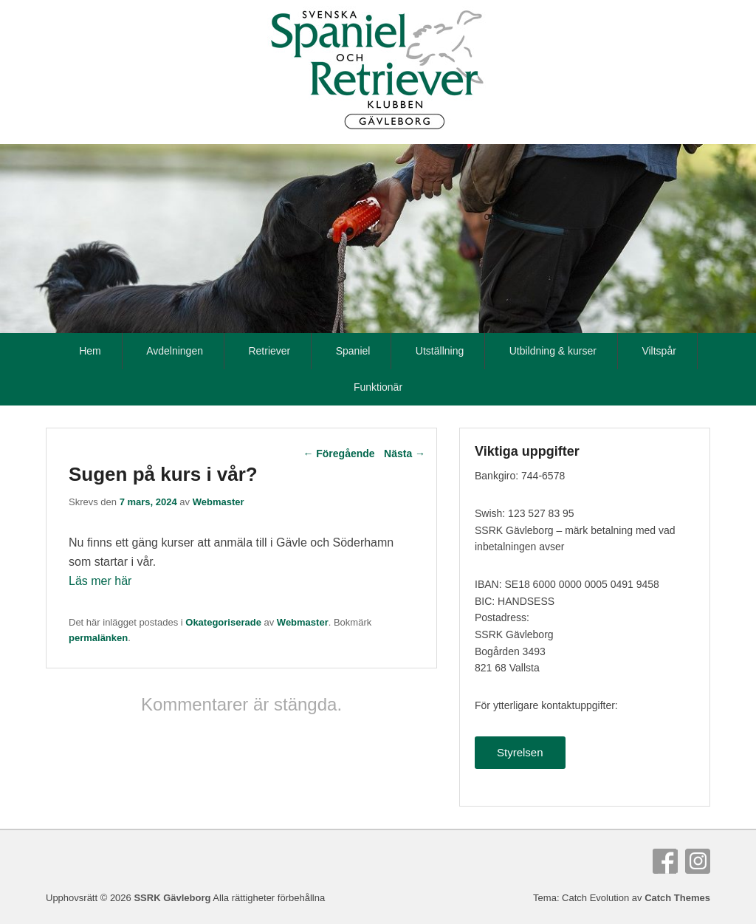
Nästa (404, 453)
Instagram (697, 861)
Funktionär (378, 387)
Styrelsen (520, 752)
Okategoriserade (223, 622)
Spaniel (353, 351)
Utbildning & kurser (553, 351)
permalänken (98, 637)
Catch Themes (677, 897)
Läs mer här (100, 581)
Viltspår (659, 351)
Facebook (665, 861)
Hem (90, 351)
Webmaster (218, 501)
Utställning (440, 351)
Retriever (269, 351)
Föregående (338, 453)
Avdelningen (174, 351)
